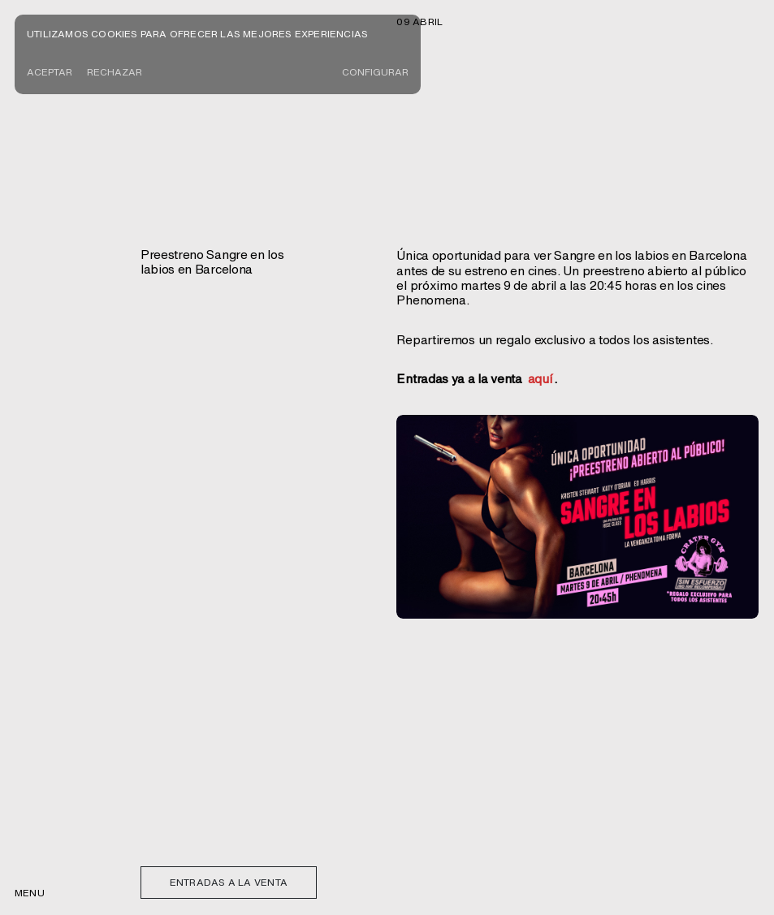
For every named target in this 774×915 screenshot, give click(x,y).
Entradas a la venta (229, 882)
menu (30, 893)
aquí (540, 378)
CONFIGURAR (375, 72)
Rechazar (114, 72)
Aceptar (49, 72)
